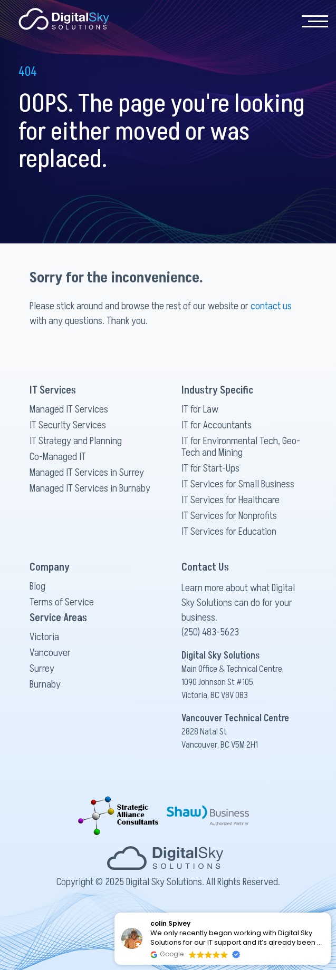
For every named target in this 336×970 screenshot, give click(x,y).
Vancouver (50, 653)
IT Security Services (68, 425)
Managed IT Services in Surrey (87, 472)
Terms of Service (62, 602)
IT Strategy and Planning (76, 441)
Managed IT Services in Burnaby (90, 488)
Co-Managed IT (58, 457)
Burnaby (45, 684)
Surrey (42, 668)
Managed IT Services (69, 409)
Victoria (44, 637)
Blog (37, 586)
